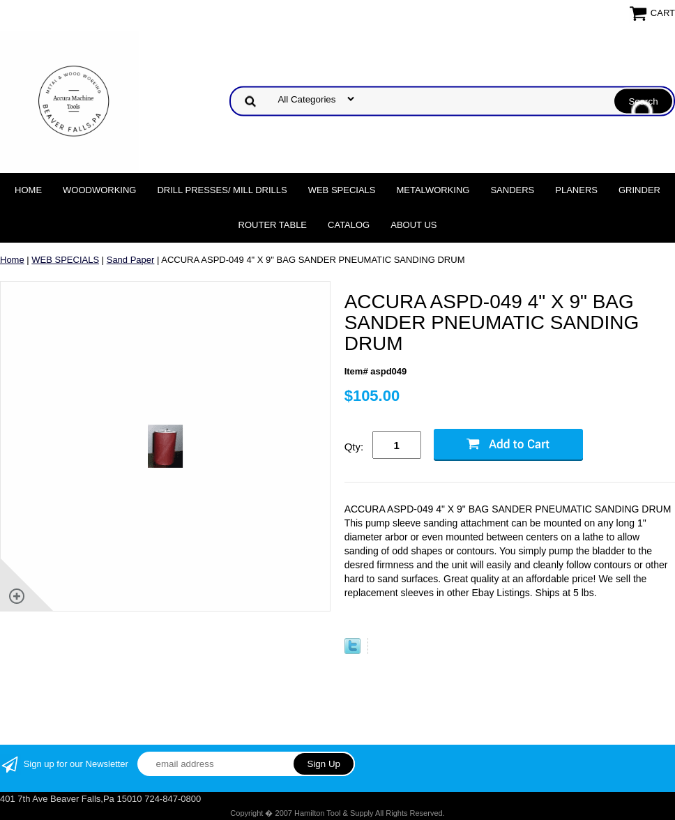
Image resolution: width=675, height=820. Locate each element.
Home (28, 190)
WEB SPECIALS (342, 190)
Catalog (349, 225)
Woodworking (99, 190)
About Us (413, 225)
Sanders (512, 190)
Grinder (639, 190)
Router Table (272, 225)
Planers (576, 190)
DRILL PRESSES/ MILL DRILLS (222, 190)
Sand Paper (131, 260)
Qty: (354, 447)
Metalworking (432, 190)
